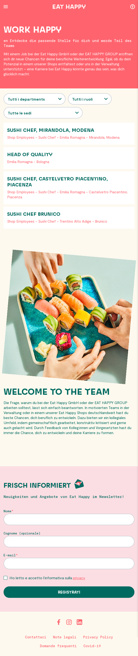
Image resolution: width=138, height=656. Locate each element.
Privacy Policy (98, 637)
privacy (79, 577)
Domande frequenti (58, 646)
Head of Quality (29, 154)
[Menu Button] (5, 6)
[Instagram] (69, 622)
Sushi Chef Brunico (33, 214)
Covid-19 (92, 646)
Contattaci (35, 637)
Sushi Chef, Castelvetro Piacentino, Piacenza (57, 182)
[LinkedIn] (79, 622)
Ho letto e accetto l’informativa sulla (47, 577)
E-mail (10, 555)
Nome (7, 511)
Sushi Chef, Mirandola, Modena (50, 130)
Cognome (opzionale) (22, 533)
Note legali (64, 637)
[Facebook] (59, 622)
